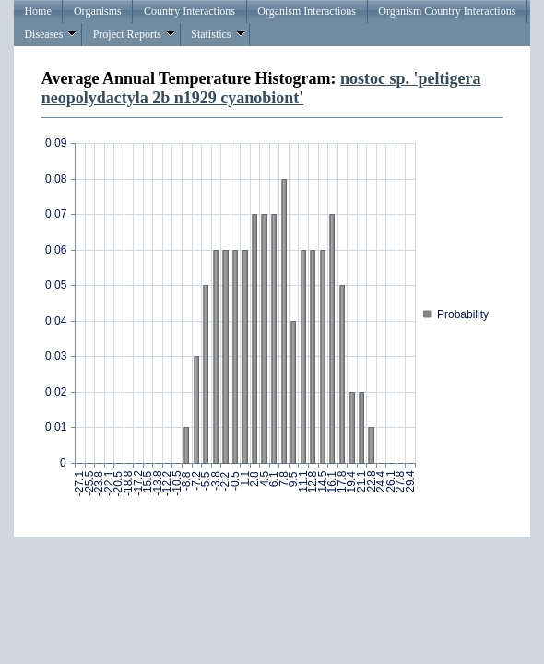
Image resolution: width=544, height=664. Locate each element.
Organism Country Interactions (446, 11)
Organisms (98, 11)
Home (37, 11)
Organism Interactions (306, 11)
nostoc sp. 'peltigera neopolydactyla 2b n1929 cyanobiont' (261, 88)
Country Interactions (189, 11)
